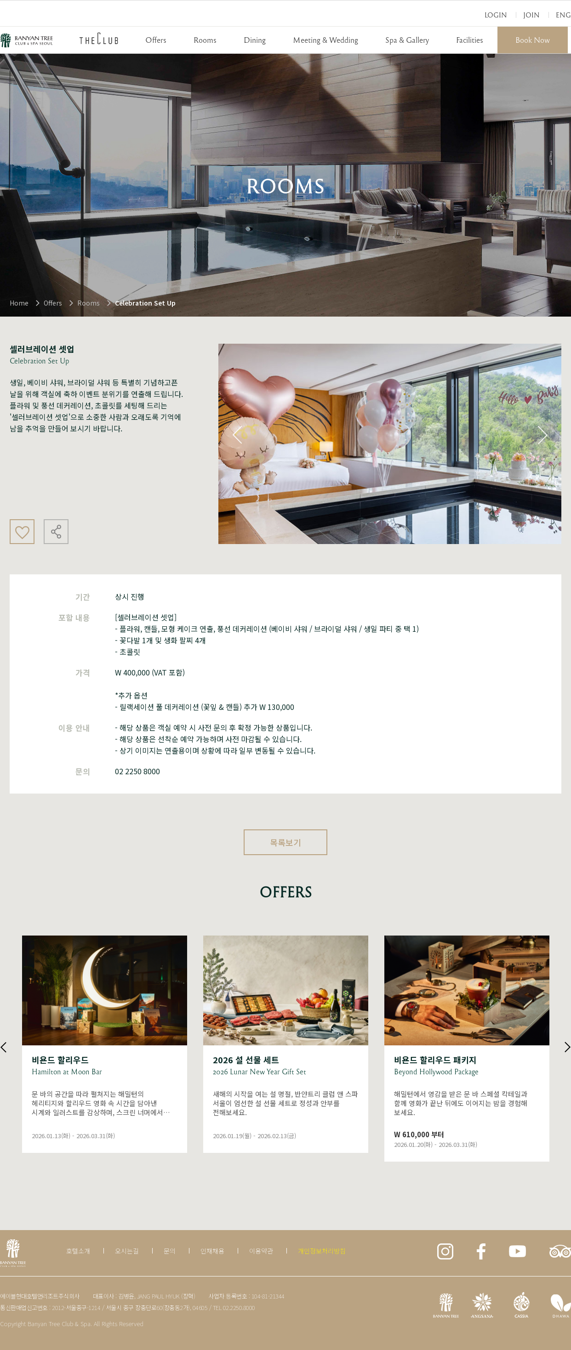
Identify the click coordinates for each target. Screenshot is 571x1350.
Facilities (469, 40)
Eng (563, 15)
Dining (255, 40)
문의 (170, 1251)
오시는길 (127, 1251)
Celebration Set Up (145, 303)
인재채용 (212, 1251)
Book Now (532, 40)
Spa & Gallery (407, 40)
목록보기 (285, 842)
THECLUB (99, 38)
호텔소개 (78, 1251)
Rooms (205, 40)
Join (531, 15)
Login (496, 15)
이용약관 (261, 1251)
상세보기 (104, 1044)
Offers (155, 40)
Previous (237, 434)
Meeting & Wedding (325, 40)
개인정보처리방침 (322, 1251)
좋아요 (22, 531)
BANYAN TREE (26, 40)
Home (19, 303)
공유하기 (56, 531)
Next (542, 434)
